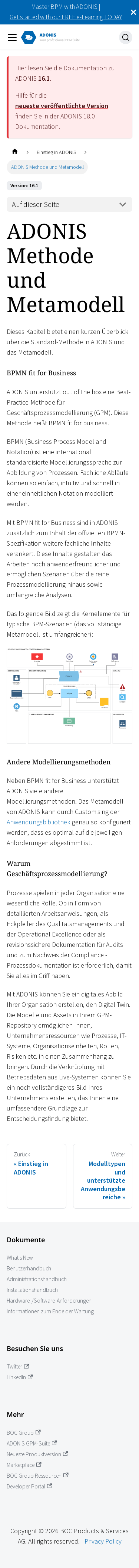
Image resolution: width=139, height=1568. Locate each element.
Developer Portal (29, 1486)
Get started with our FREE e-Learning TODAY (66, 17)
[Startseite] (15, 152)
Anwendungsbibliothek (38, 822)
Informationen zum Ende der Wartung (50, 1311)
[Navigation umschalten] (12, 37)
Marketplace (24, 1464)
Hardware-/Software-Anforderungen (49, 1300)
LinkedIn (20, 1377)
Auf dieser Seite (35, 204)
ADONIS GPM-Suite (32, 1443)
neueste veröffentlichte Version (61, 105)
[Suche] (125, 37)
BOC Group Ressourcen (38, 1475)
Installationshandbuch (32, 1289)
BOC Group (24, 1432)
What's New (20, 1257)
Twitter (18, 1366)
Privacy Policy (103, 1541)
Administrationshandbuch (37, 1279)
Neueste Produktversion (37, 1454)
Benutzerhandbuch (29, 1268)
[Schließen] (133, 12)
